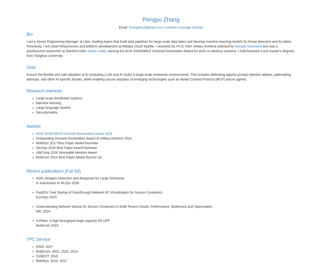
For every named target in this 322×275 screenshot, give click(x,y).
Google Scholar (191, 27)
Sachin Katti (96, 51)
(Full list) (73, 171)
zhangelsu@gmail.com (146, 27)
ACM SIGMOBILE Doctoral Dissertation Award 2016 (74, 133)
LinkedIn (171, 27)
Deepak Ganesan (248, 46)
